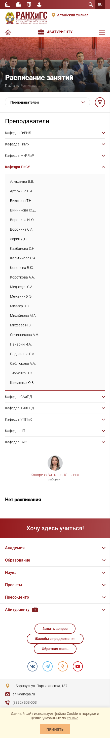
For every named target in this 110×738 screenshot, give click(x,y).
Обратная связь (55, 649)
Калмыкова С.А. (23, 258)
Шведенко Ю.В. (22, 383)
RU (100, 5)
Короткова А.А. (22, 277)
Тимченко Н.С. (21, 373)
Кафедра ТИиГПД (19, 408)
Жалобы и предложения (55, 639)
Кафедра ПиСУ (17, 167)
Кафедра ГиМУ (17, 144)
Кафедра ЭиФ (16, 442)
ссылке (72, 718)
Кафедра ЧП (15, 431)
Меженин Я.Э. (21, 296)
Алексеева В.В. (22, 181)
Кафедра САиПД (18, 397)
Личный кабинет (39, 4)
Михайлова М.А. (23, 316)
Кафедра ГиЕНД (18, 133)
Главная (11, 85)
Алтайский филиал (72, 15)
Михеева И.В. (20, 325)
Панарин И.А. (21, 344)
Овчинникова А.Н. (24, 335)
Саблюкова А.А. (23, 363)
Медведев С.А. (21, 287)
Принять (55, 729)
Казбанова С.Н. (22, 249)
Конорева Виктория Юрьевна (55, 475)
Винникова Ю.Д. (23, 210)
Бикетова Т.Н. (21, 201)
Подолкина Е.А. (22, 354)
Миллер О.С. (19, 306)
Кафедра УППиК (18, 419)
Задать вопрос (55, 629)
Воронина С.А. (21, 229)
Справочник (29, 4)
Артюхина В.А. (21, 191)
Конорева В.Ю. (22, 268)
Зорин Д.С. (18, 239)
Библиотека (18, 4)
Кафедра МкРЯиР (19, 155)
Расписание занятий (7, 4)
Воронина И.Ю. (22, 220)
